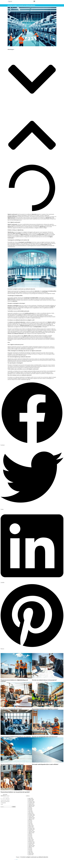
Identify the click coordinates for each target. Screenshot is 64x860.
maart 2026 (30, 747)
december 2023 (31, 777)
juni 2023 (30, 784)
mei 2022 (30, 799)
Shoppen (18, 806)
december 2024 (31, 763)
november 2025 (31, 752)
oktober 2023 (31, 779)
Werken (46, 820)
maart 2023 (30, 787)
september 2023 (31, 781)
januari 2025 (30, 762)
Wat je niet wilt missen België (7, 815)
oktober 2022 (31, 793)
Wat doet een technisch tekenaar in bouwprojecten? (44, 670)
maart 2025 (30, 761)
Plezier (45, 823)
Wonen (45, 817)
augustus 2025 (31, 755)
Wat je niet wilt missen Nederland (7, 818)
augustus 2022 (31, 796)
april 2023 (30, 786)
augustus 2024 (31, 768)
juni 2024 (30, 770)
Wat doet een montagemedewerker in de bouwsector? (45, 706)
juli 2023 (30, 783)
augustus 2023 (31, 782)
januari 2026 (30, 749)
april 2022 (30, 800)
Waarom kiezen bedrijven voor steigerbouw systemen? (45, 688)
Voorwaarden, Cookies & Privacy (32, 849)
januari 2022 (30, 804)
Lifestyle (46, 814)
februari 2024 (31, 775)
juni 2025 (30, 758)
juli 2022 (30, 797)
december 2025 (31, 751)
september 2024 (31, 767)
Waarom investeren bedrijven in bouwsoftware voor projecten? (16, 706)
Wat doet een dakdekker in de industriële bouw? (12, 724)
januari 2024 (30, 776)
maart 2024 (30, 774)
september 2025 (31, 754)
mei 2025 (30, 759)
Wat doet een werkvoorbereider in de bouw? (11, 688)
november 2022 (31, 792)
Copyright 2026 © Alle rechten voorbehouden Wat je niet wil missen (32, 857)
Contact (46, 828)
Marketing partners (32, 851)
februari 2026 (31, 748)
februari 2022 (31, 802)
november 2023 (31, 778)
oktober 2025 (31, 753)
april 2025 (30, 760)
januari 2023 (30, 790)
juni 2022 (30, 798)
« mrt (2, 753)
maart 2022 (30, 801)
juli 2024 (30, 769)
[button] (34, 1)
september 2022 (31, 794)
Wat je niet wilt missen (49, 812)
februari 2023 (31, 789)
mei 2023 (30, 785)
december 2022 (31, 791)
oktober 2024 (31, 766)
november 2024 (31, 764)
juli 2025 (30, 756)
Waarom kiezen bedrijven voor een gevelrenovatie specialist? (15, 741)
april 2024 (30, 773)
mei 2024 (30, 771)
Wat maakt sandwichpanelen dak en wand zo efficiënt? (45, 724)
